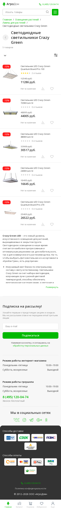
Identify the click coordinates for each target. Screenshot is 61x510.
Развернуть (52, 287)
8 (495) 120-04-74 (15, 397)
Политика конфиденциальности (30, 488)
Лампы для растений (14, 22)
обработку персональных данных (30, 345)
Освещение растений (27, 19)
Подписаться (30, 335)
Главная (7, 19)
